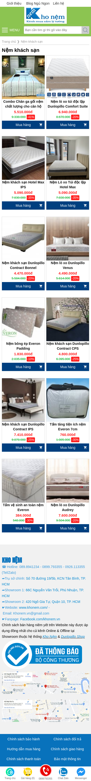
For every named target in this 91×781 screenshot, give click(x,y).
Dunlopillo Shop (73, 637)
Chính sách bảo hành (24, 739)
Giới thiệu (14, 3)
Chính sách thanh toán (24, 759)
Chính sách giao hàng (67, 749)
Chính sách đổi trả (67, 739)
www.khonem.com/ (33, 607)
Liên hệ (58, 3)
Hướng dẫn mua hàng (23, 749)
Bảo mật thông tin (67, 759)
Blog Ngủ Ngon (38, 3)
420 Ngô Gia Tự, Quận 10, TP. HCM (53, 602)
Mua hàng (23, 125)
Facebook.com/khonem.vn (40, 619)
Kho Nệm (49, 637)
